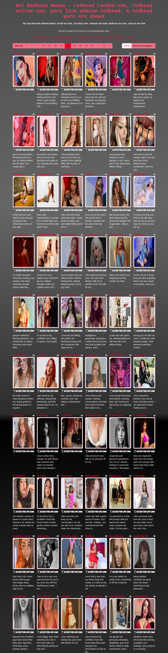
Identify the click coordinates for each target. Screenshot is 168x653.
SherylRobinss (92, 99)
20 (86, 46)
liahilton (89, 145)
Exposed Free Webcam (62, 37)
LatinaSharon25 (69, 419)
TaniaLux (113, 145)
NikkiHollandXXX (93, 328)
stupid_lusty (19, 99)
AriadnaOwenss (93, 465)
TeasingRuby (19, 465)
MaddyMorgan (44, 99)
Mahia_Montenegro (22, 236)
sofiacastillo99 (116, 465)
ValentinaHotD (68, 191)
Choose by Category (143, 46)
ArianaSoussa (44, 145)
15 (55, 46)
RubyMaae (18, 145)
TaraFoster (66, 374)
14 (49, 46)
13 (43, 46)
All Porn (130, 37)
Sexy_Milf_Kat (44, 465)
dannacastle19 (68, 145)
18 (74, 46)
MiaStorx (89, 419)
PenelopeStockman (46, 191)
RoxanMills (90, 511)
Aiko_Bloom (43, 53)
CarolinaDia (139, 511)
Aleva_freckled (20, 191)
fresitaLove (18, 328)
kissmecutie (19, 511)
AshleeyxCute (68, 236)
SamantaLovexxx (21, 419)
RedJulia (65, 465)
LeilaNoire (90, 236)
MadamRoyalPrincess (72, 282)
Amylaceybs (67, 99)
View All (19, 46)
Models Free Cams (115, 37)
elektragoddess (141, 465)
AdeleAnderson (141, 99)
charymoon (139, 191)
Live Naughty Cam (83, 37)
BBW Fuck (99, 37)
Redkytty (17, 556)
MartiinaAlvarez (93, 53)
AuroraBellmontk (69, 511)
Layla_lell (114, 53)
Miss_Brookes (116, 419)
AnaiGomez (91, 191)
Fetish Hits (95, 649)
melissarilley (43, 419)
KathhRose (42, 328)
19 (80, 46)
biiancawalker (140, 53)
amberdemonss (117, 511)
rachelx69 (66, 328)
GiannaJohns (19, 282)
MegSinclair (115, 99)
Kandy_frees (139, 145)
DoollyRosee (19, 374)
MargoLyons (115, 374)
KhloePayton (43, 511)
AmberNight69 (140, 419)
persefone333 (116, 282)
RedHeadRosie (140, 236)
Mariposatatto (92, 374)
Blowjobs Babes (42, 37)
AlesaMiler (114, 236)
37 (104, 46)
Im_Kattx (41, 374)
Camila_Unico (44, 236)
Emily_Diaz (139, 374)
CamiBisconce (20, 53)
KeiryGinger (91, 282)
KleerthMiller (139, 328)
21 (92, 46)
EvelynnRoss (67, 53)
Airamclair (42, 282)
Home (127, 46)
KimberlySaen (116, 191)
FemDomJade (116, 328)
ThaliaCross (139, 282)
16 (62, 46)
